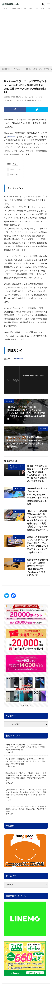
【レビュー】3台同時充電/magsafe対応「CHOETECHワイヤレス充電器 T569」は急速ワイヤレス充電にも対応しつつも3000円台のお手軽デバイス (37, 520)
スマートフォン (15, 8)
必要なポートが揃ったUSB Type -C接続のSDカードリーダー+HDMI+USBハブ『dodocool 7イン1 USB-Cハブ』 (37, 567)
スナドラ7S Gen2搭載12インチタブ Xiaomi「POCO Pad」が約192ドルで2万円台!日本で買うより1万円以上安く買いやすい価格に (25, 747)
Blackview (19, 358)
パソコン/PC (40, 8)
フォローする (34, 379)
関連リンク (13, 174)
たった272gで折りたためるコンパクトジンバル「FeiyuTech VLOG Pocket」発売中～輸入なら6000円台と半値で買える (37, 473)
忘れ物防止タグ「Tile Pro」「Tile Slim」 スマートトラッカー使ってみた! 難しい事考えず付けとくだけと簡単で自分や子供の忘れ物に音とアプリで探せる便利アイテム (26, 776)
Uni (8, 752)
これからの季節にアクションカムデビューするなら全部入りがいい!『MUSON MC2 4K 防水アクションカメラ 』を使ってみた (37, 545)
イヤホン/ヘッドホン (35, 97)
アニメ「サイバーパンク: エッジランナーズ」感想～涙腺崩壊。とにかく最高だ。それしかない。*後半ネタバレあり (26, 808)
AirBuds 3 (12, 136)
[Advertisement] (26, 37)
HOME (7, 69)
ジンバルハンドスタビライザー (16, 467)
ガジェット (18, 69)
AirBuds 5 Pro (14, 169)
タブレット (28, 8)
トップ (4, 8)
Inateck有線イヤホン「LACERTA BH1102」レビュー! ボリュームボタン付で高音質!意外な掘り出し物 (37, 496)
